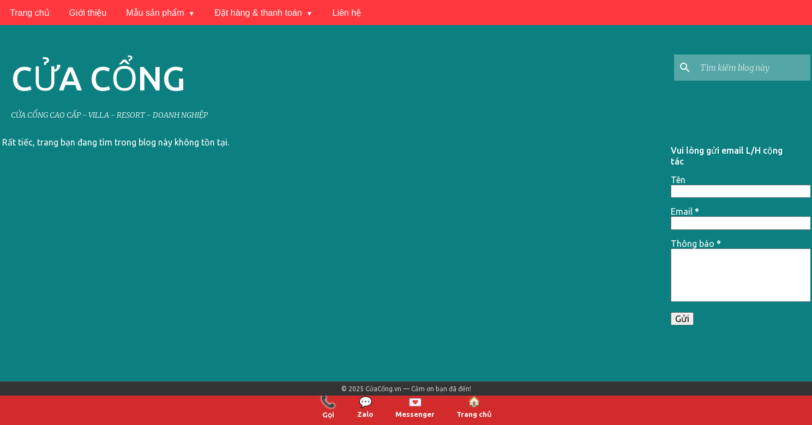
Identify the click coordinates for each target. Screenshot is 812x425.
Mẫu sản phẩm (155, 12)
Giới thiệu (88, 12)
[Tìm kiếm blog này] (753, 67)
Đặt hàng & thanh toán (258, 12)
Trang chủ (30, 12)
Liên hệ (347, 12)
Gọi (328, 406)
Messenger (415, 407)
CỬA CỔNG (98, 78)
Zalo (365, 407)
